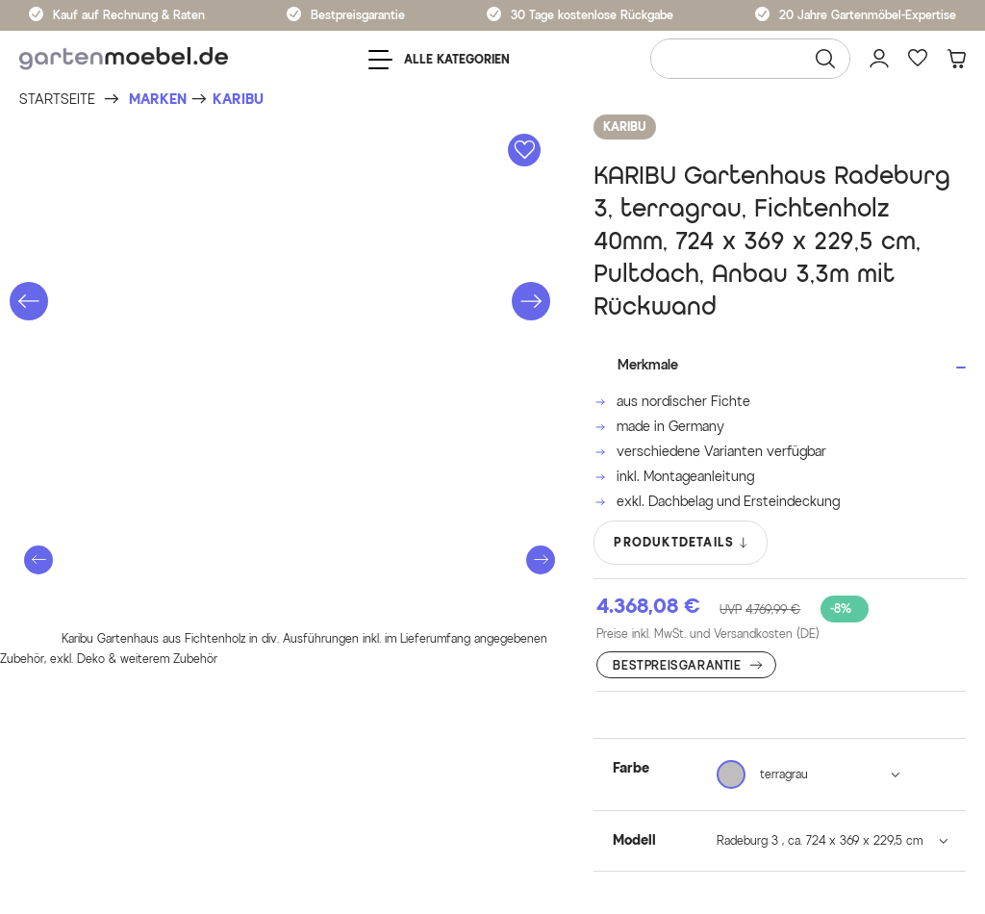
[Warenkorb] (956, 58)
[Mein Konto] (879, 58)
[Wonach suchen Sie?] (750, 58)
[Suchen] (825, 58)
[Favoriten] (917, 58)
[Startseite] (57, 99)
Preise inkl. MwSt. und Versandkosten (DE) (708, 633)
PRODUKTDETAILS (681, 542)
